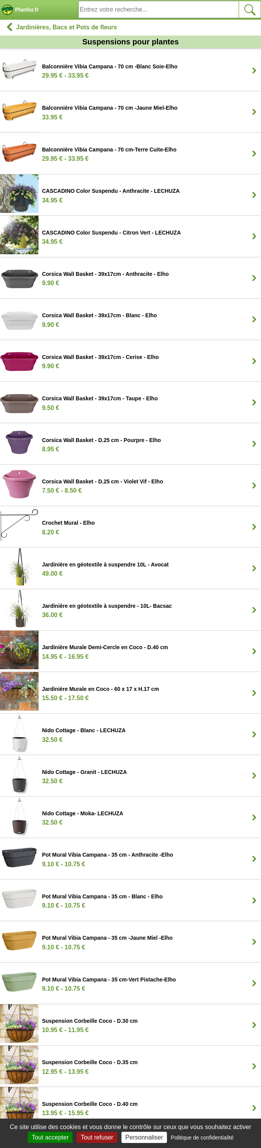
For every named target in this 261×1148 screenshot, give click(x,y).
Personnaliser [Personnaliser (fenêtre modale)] (144, 1137)
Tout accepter (50, 1137)
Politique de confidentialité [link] (202, 1137)
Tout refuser (97, 1137)
